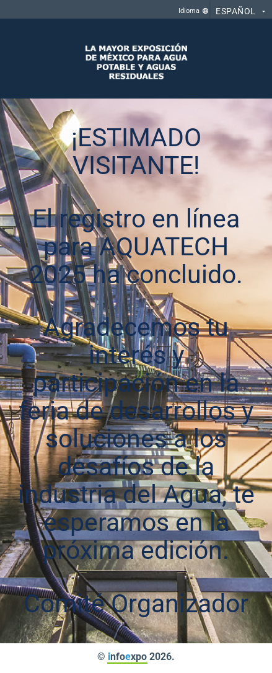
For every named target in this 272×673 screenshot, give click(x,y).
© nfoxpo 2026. (136, 656)
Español (241, 11)
